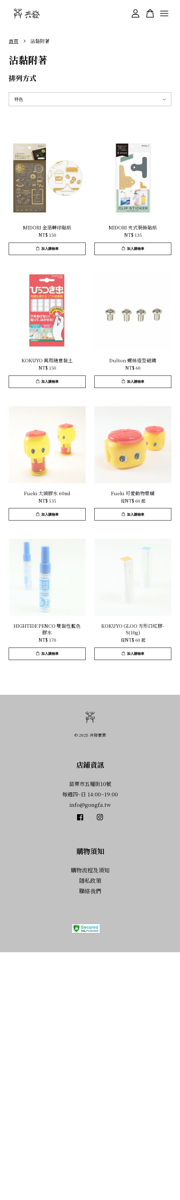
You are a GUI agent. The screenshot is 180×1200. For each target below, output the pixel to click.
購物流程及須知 (90, 870)
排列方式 (26, 78)
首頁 (13, 40)
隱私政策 (90, 881)
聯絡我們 (90, 891)
